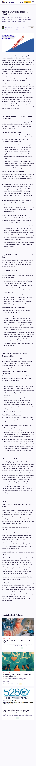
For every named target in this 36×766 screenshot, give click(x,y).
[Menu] (33, 2)
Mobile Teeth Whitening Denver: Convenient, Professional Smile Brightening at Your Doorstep (17, 711)
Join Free (27, 2)
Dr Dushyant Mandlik (8, 648)
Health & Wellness (7, 8)
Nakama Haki (9, 26)
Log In (21, 2)
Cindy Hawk (6, 717)
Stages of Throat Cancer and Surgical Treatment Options (17, 641)
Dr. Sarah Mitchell (7, 683)
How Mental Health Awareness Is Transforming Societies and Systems (17, 675)
